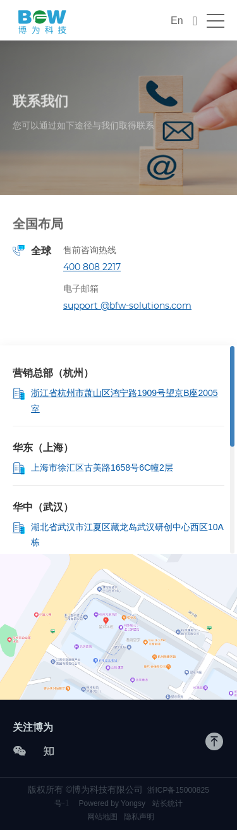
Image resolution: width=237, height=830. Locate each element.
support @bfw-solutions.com (127, 305)
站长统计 (167, 803)
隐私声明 (139, 816)
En (177, 20)
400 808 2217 (92, 267)
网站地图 (102, 816)
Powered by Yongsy (112, 803)
